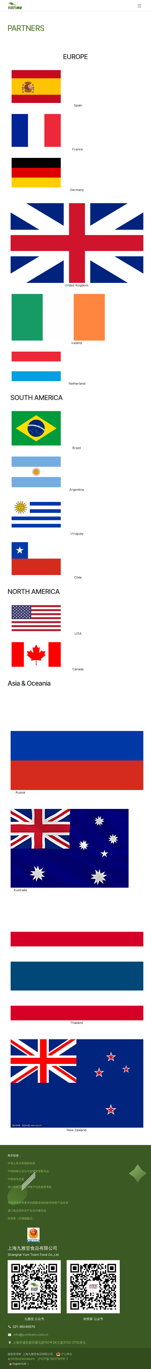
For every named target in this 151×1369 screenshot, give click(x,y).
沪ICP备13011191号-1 (52, 1359)
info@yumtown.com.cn (31, 1335)
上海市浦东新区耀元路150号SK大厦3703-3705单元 (49, 1342)
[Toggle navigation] (139, 6)
